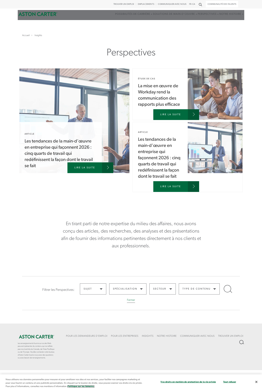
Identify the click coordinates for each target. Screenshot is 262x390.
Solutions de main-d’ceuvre (166, 20)
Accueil (38, 20)
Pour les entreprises (124, 336)
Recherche (241, 342)
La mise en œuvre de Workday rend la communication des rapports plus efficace (188, 94)
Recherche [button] (200, 4)
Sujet (88, 289)
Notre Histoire (167, 336)
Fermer (131, 300)
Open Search (227, 288)
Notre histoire (227, 20)
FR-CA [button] (192, 4)
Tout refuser (229, 382)
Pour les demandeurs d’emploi (86, 336)
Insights (147, 336)
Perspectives (201, 20)
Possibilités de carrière (122, 20)
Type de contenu (196, 289)
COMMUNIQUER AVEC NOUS (172, 4)
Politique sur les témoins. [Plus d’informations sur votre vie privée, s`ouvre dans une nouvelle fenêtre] (80, 386)
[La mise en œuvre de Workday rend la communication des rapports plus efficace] (176, 114)
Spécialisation (125, 289)
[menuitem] (123, 23)
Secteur (159, 289)
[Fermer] (256, 382)
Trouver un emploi (123, 4)
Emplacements (146, 4)
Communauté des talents (222, 4)
